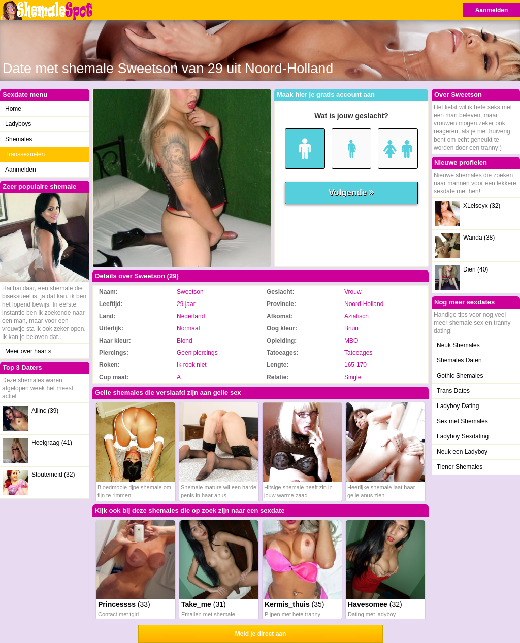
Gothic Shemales (460, 375)
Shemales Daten (459, 360)
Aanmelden (491, 10)
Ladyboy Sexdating (463, 436)
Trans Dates (453, 390)
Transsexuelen (25, 154)
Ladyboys (18, 123)
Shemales (18, 139)
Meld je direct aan (260, 633)
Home (13, 108)
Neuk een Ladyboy (462, 451)
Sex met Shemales (462, 421)
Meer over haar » (28, 351)
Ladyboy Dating (458, 406)
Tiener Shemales (459, 466)
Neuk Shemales (458, 345)
